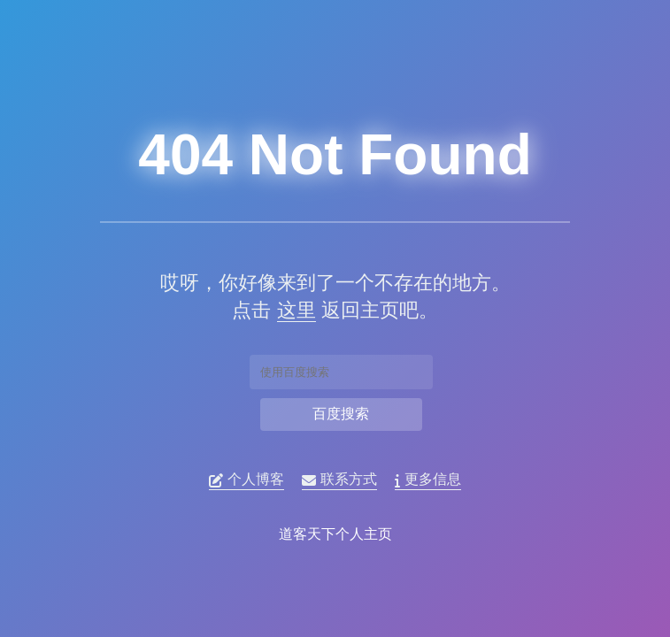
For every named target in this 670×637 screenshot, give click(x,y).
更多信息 (429, 479)
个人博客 (247, 479)
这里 (294, 310)
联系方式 (340, 479)
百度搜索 (340, 413)
